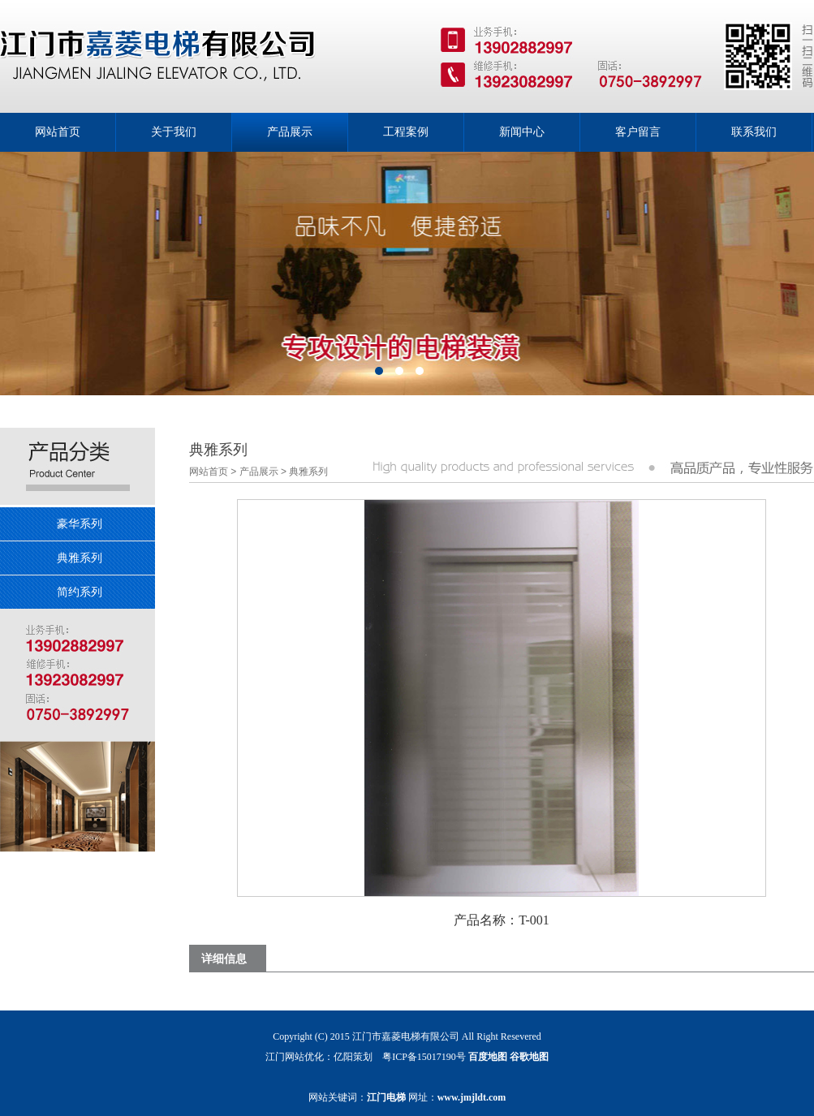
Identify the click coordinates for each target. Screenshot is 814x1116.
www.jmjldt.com (471, 1097)
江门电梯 (386, 1097)
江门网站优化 (294, 1056)
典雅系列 (79, 557)
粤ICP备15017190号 (424, 1056)
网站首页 (208, 471)
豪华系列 (79, 523)
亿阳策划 (353, 1056)
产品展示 (258, 471)
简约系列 (79, 591)
